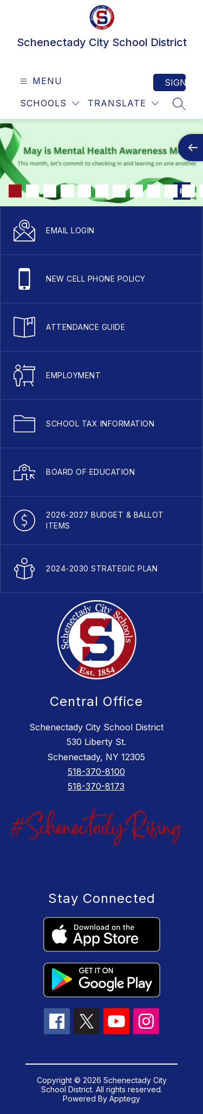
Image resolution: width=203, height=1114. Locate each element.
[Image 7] (119, 191)
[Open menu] (39, 81)
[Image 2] (32, 191)
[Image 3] (49, 191)
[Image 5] (84, 191)
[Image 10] (171, 191)
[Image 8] (136, 191)
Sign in (175, 82)
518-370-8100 (96, 771)
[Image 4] (67, 191)
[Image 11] (188, 191)
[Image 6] (101, 191)
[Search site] (179, 103)
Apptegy (124, 1098)
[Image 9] (153, 191)
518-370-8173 (96, 786)
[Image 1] (15, 191)
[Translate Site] (123, 103)
